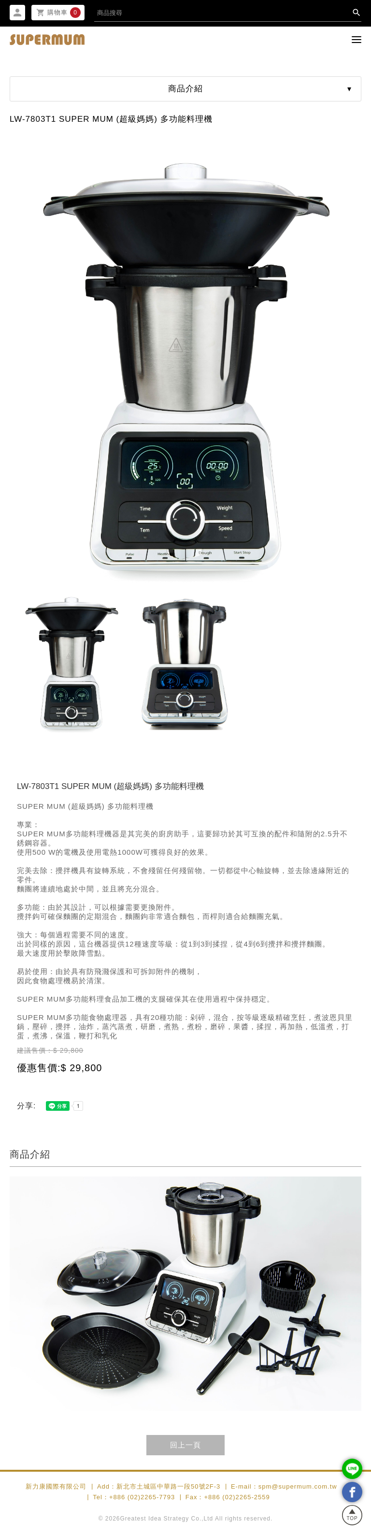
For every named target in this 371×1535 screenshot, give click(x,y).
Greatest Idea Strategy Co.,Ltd (167, 1519)
